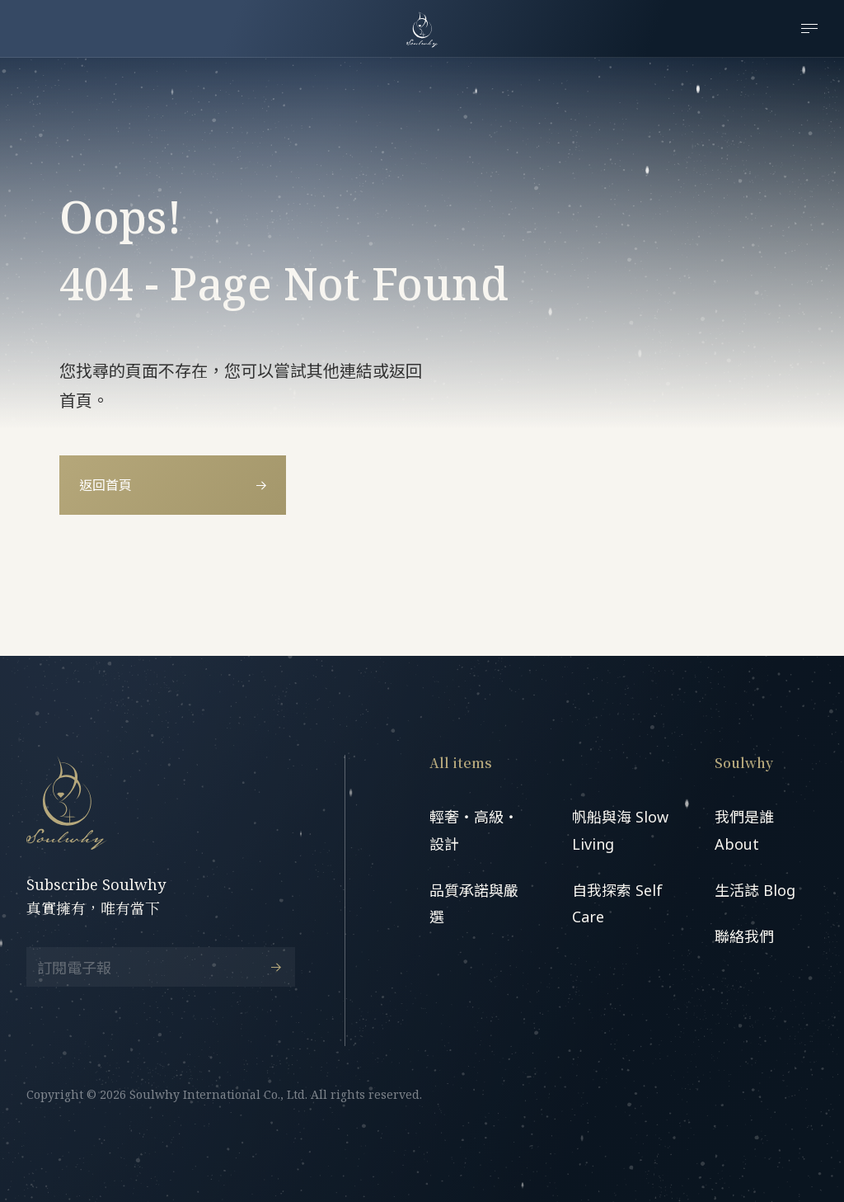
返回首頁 (172, 485)
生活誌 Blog (755, 890)
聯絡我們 (744, 936)
